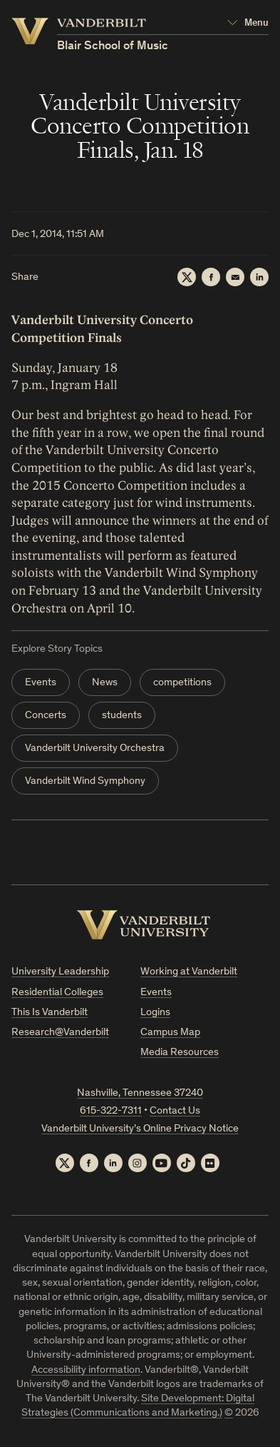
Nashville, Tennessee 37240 (140, 1093)
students (122, 715)
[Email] (235, 277)
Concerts (45, 715)
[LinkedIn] (259, 277)
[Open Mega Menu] (248, 24)
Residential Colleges (57, 992)
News (105, 682)
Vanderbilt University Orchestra (95, 748)
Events (40, 682)
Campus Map (170, 1032)
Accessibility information (85, 1370)
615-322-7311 (111, 1111)
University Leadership (60, 972)
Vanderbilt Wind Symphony (85, 781)
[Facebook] (211, 277)
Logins (155, 1012)
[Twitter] (186, 277)
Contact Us (175, 1111)
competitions (182, 682)
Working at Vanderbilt (188, 972)
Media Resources (179, 1052)
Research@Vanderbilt (60, 1032)
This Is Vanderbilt (49, 1012)
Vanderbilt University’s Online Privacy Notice (140, 1129)
